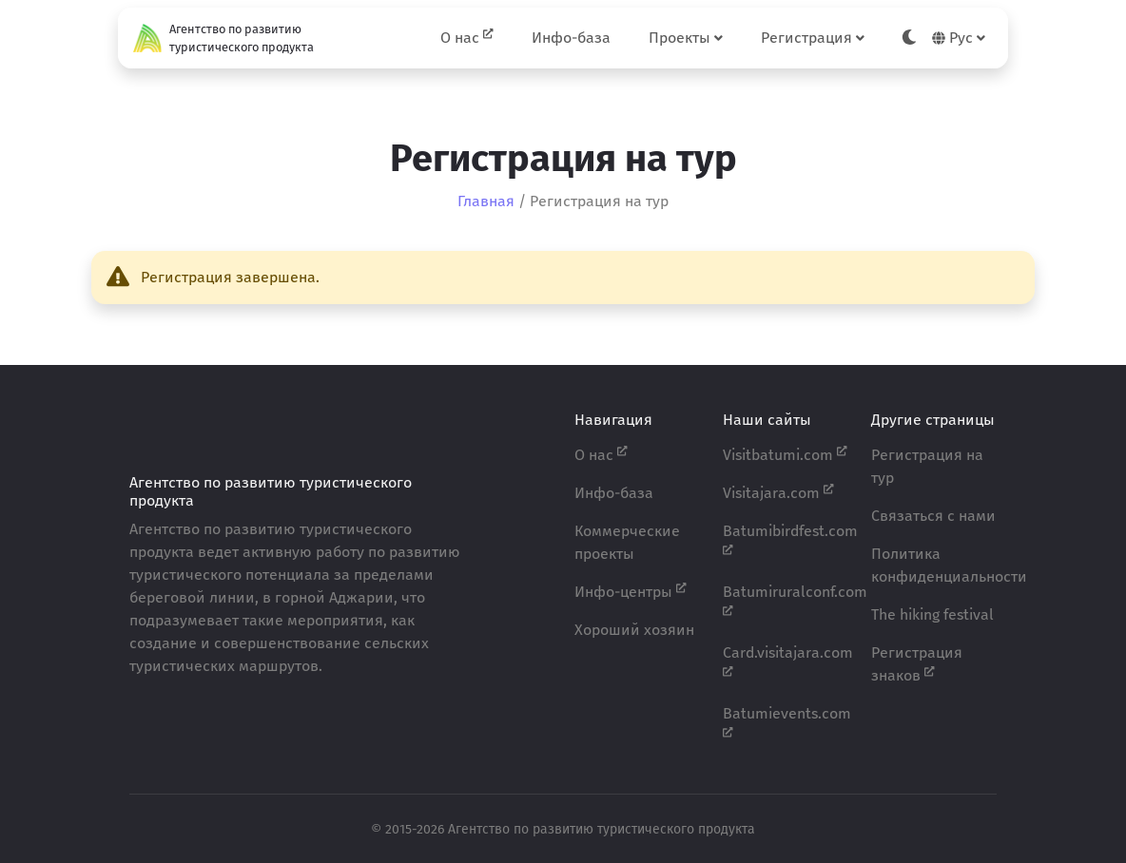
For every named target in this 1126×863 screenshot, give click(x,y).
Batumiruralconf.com (785, 600)
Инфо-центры (630, 591)
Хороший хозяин (634, 630)
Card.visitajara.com (785, 660)
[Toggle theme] (909, 38)
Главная (485, 201)
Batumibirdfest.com (785, 539)
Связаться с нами (933, 516)
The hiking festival (932, 614)
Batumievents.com (785, 721)
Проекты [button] (686, 38)
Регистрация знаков (916, 663)
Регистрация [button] (812, 38)
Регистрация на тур (927, 466)
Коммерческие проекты (627, 542)
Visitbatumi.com (785, 454)
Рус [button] (958, 38)
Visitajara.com (778, 492)
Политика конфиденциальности (934, 565)
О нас (467, 37)
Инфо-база (571, 38)
